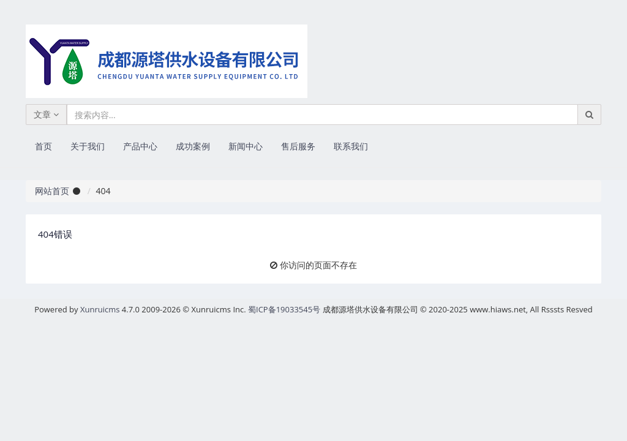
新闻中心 (245, 146)
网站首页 (52, 191)
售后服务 (298, 146)
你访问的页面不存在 (318, 265)
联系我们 (351, 146)
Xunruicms (99, 309)
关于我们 (87, 146)
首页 (43, 146)
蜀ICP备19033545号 (284, 309)
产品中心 (140, 146)
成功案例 (193, 146)
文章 (46, 114)
